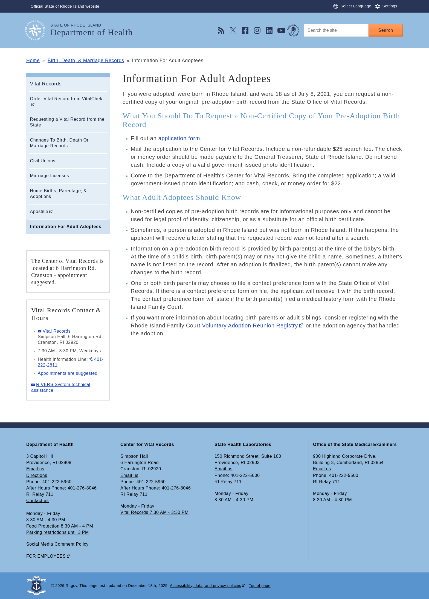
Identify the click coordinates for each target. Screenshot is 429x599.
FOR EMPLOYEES (46, 556)
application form (179, 138)
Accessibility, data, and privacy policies (205, 585)
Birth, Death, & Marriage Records (86, 60)
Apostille (39, 211)
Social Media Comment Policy (57, 544)
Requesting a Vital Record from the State (67, 122)
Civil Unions (43, 161)
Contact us (37, 500)
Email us (35, 468)
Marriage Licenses (49, 175)
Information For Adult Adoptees (66, 226)
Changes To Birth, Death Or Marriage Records (59, 143)
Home (33, 60)
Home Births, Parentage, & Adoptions (58, 193)
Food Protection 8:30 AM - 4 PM (59, 526)
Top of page (260, 585)
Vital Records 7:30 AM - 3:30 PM (154, 512)
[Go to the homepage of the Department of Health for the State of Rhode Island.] (38, 30)
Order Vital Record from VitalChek (66, 98)
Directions (36, 475)
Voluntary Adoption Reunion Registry (250, 325)
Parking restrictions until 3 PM (57, 532)
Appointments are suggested (67, 373)
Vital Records (46, 84)
